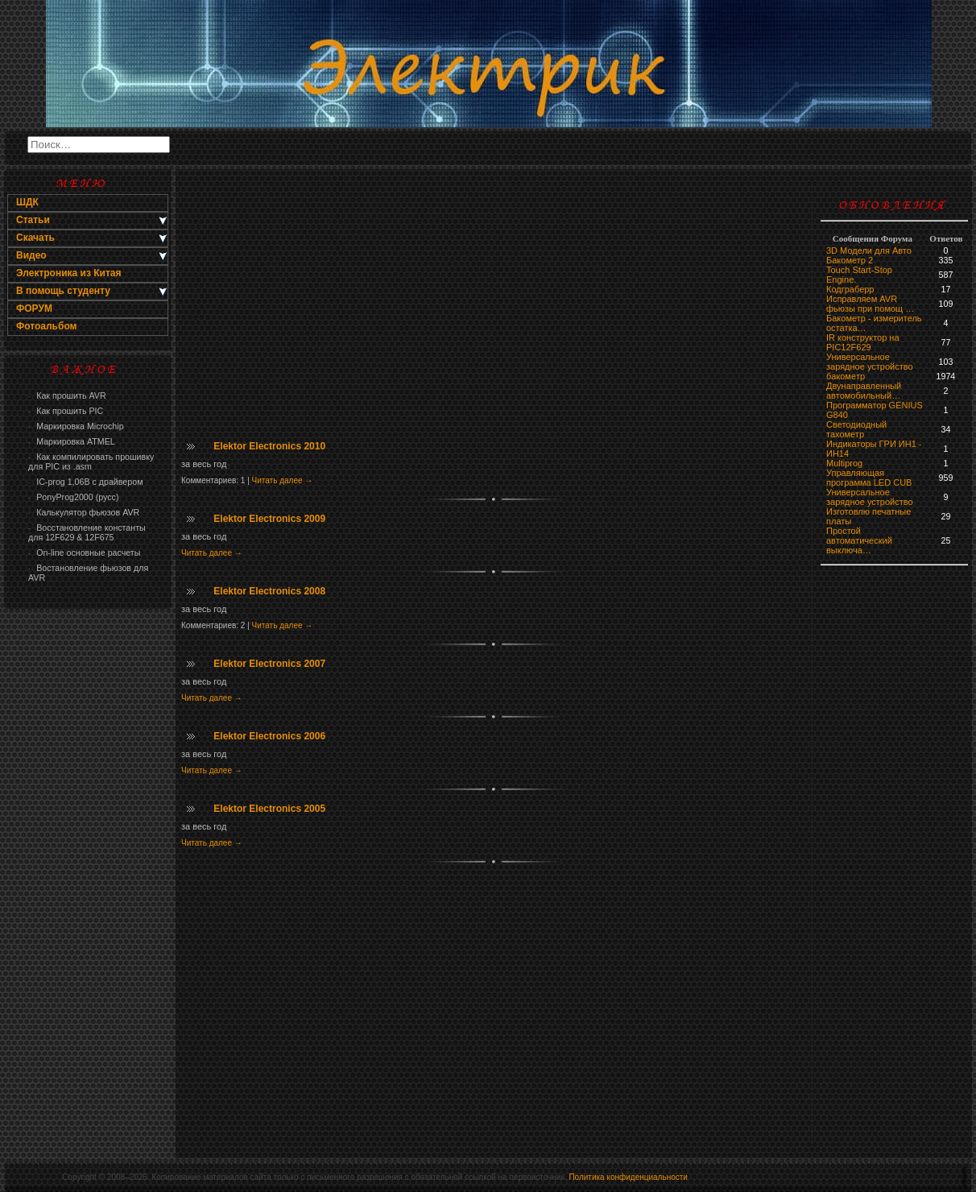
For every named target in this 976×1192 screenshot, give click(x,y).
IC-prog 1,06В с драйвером (85, 481)
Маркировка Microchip (76, 426)
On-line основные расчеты (84, 552)
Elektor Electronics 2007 (269, 663)
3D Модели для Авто (869, 250)
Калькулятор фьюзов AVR (83, 512)
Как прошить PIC (65, 411)
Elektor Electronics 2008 (269, 591)
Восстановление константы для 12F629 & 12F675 (87, 532)
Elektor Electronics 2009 (269, 518)
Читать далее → (282, 480)
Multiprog (844, 463)
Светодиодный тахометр (856, 429)
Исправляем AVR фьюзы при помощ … (870, 303)
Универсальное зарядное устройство (869, 361)
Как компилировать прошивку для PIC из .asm (91, 461)
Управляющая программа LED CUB (869, 477)
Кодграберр (850, 289)
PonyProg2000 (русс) (73, 497)
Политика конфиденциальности (628, 1177)
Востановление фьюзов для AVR (88, 572)
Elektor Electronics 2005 (269, 808)
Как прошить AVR (67, 395)
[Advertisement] (88, 874)
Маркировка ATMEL (71, 441)
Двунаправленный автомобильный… (863, 390)
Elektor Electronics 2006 (269, 736)
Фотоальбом (46, 326)
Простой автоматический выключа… (859, 540)
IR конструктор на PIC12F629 (862, 342)
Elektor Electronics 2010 (269, 446)
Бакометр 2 (849, 260)
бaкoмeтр (845, 376)
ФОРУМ (34, 308)
